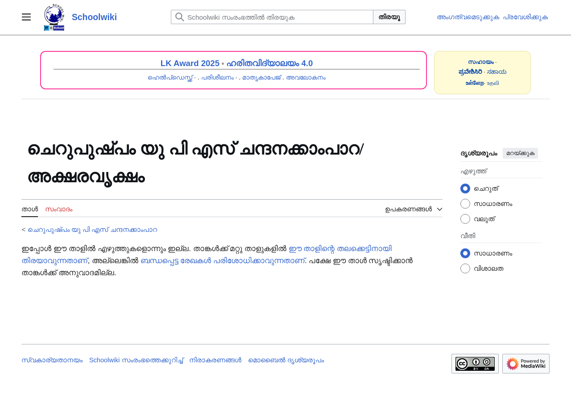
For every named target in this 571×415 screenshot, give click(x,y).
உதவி (493, 83)
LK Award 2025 (190, 63)
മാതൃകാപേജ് (261, 77)
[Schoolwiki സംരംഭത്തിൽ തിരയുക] (272, 17)
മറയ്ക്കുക (520, 153)
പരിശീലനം (217, 77)
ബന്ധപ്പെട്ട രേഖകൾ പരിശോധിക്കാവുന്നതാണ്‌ (223, 260)
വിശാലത (488, 268)
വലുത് (484, 218)
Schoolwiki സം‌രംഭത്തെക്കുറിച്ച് (136, 360)
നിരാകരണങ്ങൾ (215, 360)
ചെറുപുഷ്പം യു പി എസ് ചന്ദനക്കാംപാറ (92, 229)
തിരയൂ (389, 17)
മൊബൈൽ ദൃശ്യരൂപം (286, 360)
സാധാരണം (493, 203)
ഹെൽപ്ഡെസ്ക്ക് (170, 77)
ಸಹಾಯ (497, 71)
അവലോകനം (306, 77)
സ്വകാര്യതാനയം (52, 360)
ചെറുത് (486, 188)
